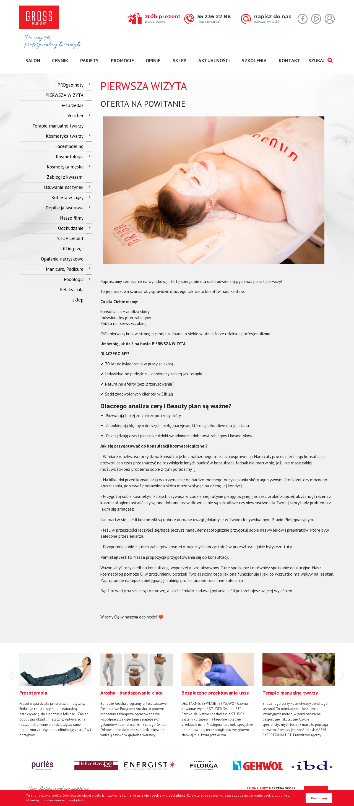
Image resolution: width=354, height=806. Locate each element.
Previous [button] (12, 675)
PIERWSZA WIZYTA (64, 95)
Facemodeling (69, 146)
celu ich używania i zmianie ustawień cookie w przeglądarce (140, 795)
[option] (55, 695)
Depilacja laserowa (65, 208)
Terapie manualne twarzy (58, 126)
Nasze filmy (72, 218)
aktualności (214, 60)
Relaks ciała (72, 290)
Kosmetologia (70, 157)
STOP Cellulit (70, 238)
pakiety (89, 60)
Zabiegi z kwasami (65, 177)
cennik (60, 60)
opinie (153, 60)
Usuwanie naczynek (64, 187)
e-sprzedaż (72, 105)
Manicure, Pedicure (65, 269)
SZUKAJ (320, 60)
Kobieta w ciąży (67, 197)
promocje (122, 60)
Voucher (75, 116)
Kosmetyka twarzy (65, 136)
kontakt (289, 60)
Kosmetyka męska (65, 167)
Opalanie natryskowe (62, 259)
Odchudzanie (71, 228)
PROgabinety (71, 85)
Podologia (74, 279)
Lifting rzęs (72, 249)
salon (32, 60)
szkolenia (254, 60)
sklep (179, 60)
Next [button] (342, 675)
